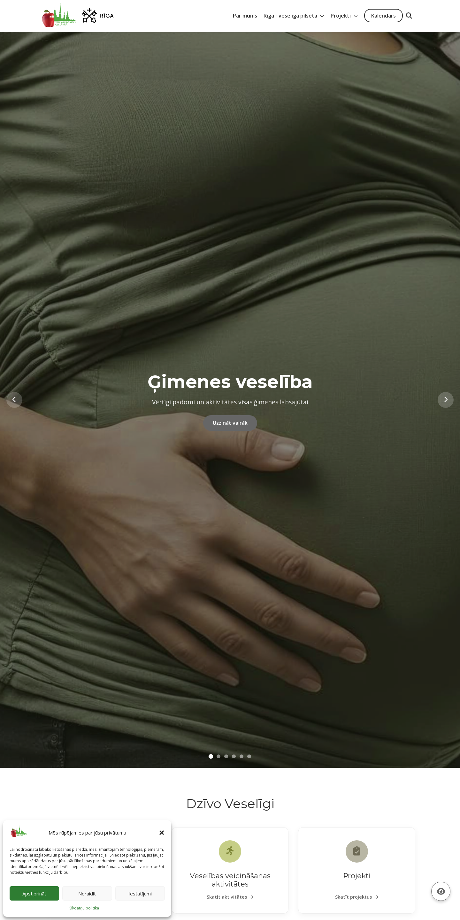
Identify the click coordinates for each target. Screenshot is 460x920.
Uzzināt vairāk (230, 422)
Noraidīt (87, 893)
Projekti (344, 15)
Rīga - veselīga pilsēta (294, 15)
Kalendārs (383, 15)
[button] (161, 832)
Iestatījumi (140, 893)
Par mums (245, 15)
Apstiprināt (34, 893)
